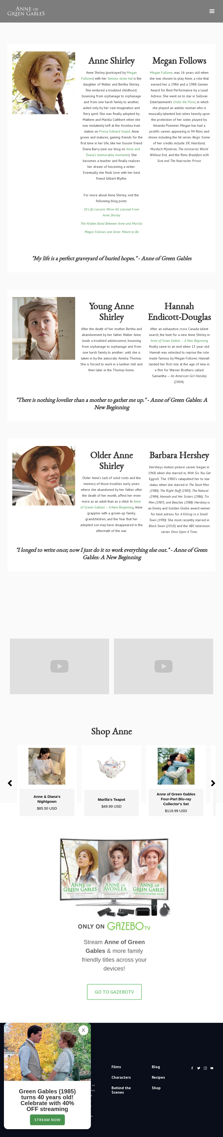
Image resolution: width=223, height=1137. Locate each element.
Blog (156, 1066)
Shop (156, 1088)
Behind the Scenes (121, 1090)
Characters (121, 1077)
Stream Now (47, 1119)
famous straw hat (120, 78)
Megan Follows (161, 72)
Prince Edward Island (114, 131)
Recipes (158, 1077)
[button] (212, 11)
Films (116, 1066)
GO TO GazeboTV (114, 996)
